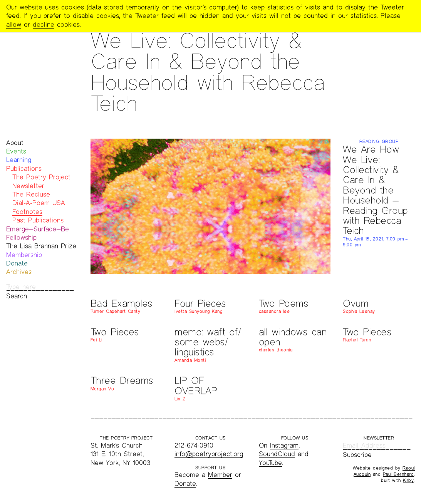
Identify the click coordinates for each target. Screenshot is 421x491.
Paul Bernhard (398, 474)
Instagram (284, 445)
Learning (18, 160)
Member (220, 475)
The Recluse (31, 194)
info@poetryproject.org (208, 454)
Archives (19, 272)
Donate (17, 263)
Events (16, 151)
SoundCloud (277, 454)
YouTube (270, 463)
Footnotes (27, 212)
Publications (24, 168)
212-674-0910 (193, 445)
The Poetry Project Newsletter (41, 181)
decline (43, 24)
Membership (24, 255)
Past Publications (38, 220)
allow (13, 24)
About (14, 143)
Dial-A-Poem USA (38, 203)
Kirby (408, 480)
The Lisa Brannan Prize (41, 246)
